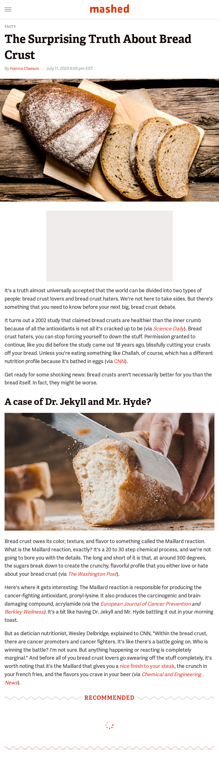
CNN (119, 361)
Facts (10, 26)
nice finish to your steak (147, 666)
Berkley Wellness (24, 611)
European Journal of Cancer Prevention (146, 604)
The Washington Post (92, 574)
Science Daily (168, 328)
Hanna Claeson (24, 68)
